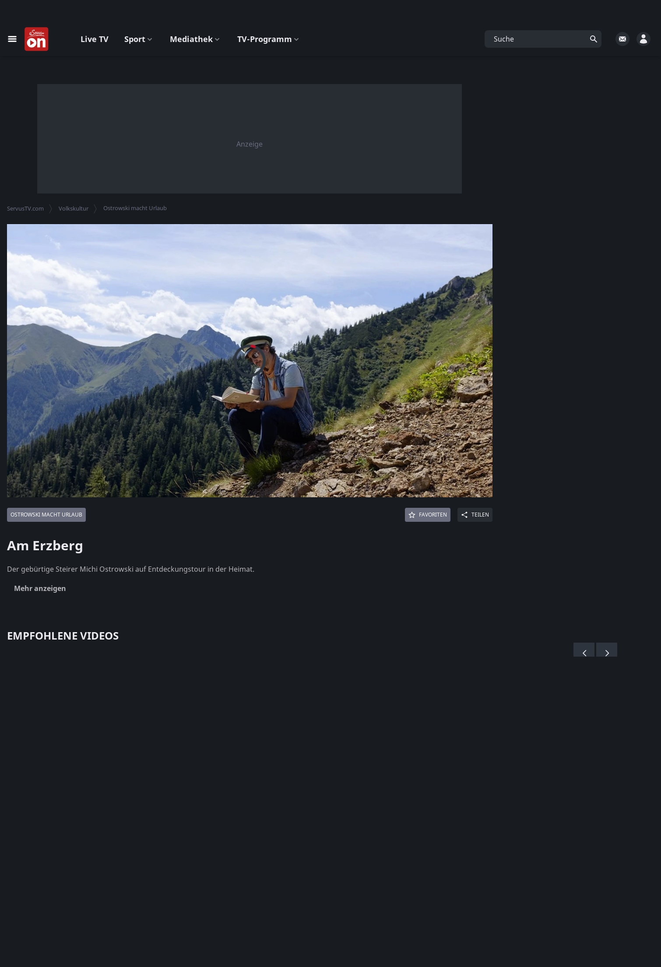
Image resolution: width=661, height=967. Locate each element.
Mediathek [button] (196, 39)
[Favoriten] (427, 515)
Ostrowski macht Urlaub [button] (135, 208)
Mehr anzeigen (40, 588)
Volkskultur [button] (73, 208)
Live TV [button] (95, 39)
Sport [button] (139, 39)
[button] (543, 39)
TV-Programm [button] (269, 39)
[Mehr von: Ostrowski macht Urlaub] (46, 515)
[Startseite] (37, 39)
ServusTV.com (25, 208)
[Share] (474, 515)
